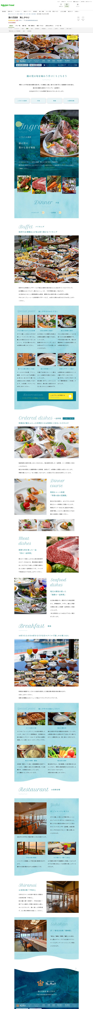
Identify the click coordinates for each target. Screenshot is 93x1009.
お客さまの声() (49, 25)
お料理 (56, 28)
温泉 (32, 28)
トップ (10, 28)
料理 (48, 61)
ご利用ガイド (63, 1)
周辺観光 (44, 28)
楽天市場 (82, 1)
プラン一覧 (17, 25)
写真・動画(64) (31, 25)
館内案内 (37, 28)
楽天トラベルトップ (12, 13)
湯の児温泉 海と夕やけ (18, 17)
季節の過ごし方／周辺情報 (14, 31)
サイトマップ (69, 1)
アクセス (50, 28)
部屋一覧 (24, 25)
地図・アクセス (40, 25)
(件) (21, 20)
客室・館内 (69, 28)
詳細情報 (29, 31)
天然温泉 (62, 28)
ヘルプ (58, 1)
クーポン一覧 (58, 25)
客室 (23, 28)
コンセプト (16, 28)
